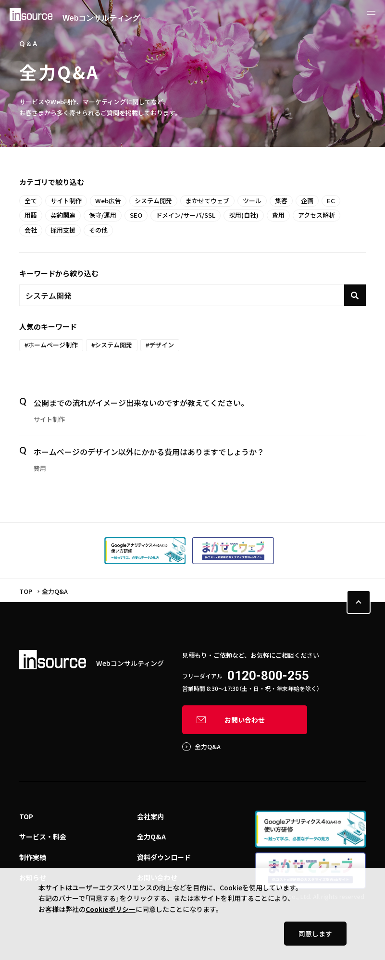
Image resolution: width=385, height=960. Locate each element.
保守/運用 (102, 215)
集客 (281, 200)
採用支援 (62, 229)
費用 (278, 215)
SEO (136, 215)
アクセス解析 (316, 215)
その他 (98, 229)
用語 (31, 215)
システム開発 (153, 200)
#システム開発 (111, 344)
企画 (307, 200)
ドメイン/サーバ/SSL (185, 215)
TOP (25, 591)
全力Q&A (208, 746)
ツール (252, 200)
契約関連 (62, 215)
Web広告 (108, 200)
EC (331, 200)
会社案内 (150, 816)
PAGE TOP (359, 602)
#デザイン (160, 344)
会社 (31, 229)
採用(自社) (244, 215)
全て (31, 200)
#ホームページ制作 (51, 344)
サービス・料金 (42, 836)
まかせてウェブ (207, 200)
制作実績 (32, 857)
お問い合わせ (244, 720)
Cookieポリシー (111, 909)
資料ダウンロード (164, 857)
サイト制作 (66, 200)
